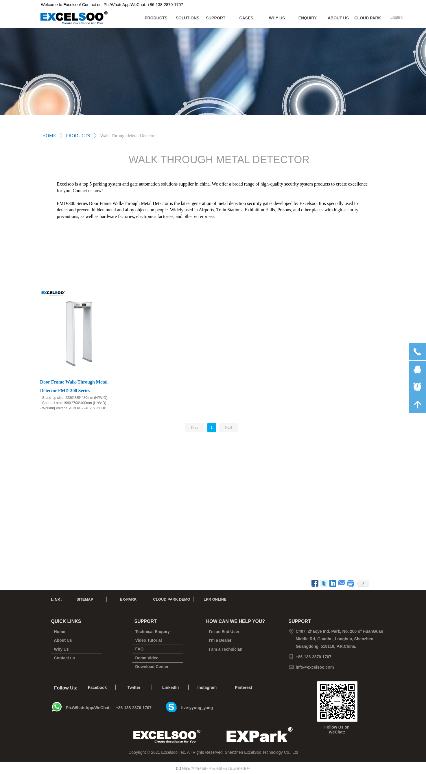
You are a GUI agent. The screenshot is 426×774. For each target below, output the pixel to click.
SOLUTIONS (188, 18)
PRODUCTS (156, 18)
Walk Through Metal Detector (128, 135)
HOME (49, 135)
